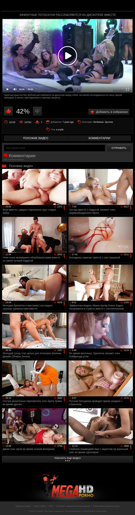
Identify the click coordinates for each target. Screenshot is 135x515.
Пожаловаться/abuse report (106, 506)
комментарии (99, 138)
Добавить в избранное (112, 111)
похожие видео (35, 138)
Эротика (109, 122)
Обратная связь (23, 506)
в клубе (60, 129)
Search (128, 5)
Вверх (129, 508)
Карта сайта (40, 506)
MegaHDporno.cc (74, 5)
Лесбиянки (98, 122)
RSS (51, 506)
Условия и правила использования (73, 506)
